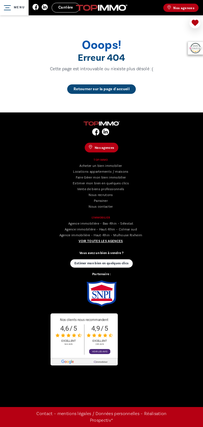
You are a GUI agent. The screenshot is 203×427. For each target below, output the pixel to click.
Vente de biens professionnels (100, 189)
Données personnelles (118, 413)
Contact (44, 413)
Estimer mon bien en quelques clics (101, 183)
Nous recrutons (101, 195)
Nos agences (180, 7)
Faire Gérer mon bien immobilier (101, 177)
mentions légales (74, 413)
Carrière (65, 7)
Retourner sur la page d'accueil (101, 89)
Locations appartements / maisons (100, 172)
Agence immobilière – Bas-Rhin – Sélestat (100, 224)
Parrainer (101, 201)
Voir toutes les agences (101, 241)
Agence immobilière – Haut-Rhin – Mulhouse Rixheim (100, 235)
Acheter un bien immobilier (100, 166)
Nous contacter (101, 207)
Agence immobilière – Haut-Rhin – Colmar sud (101, 229)
